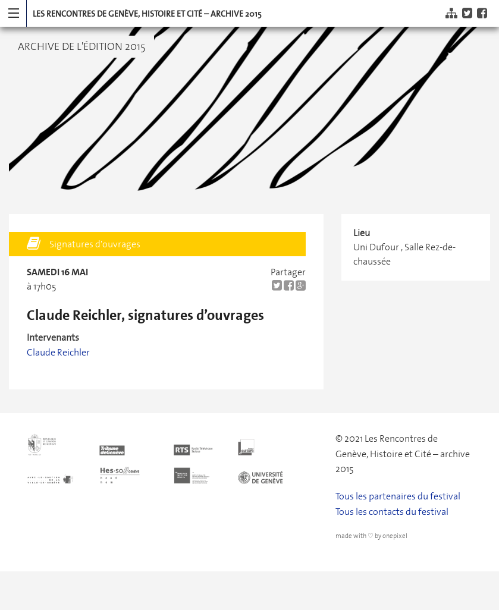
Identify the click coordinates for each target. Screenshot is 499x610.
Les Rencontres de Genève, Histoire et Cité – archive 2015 (147, 13)
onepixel (394, 536)
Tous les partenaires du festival (397, 496)
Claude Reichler (58, 352)
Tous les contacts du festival (391, 511)
